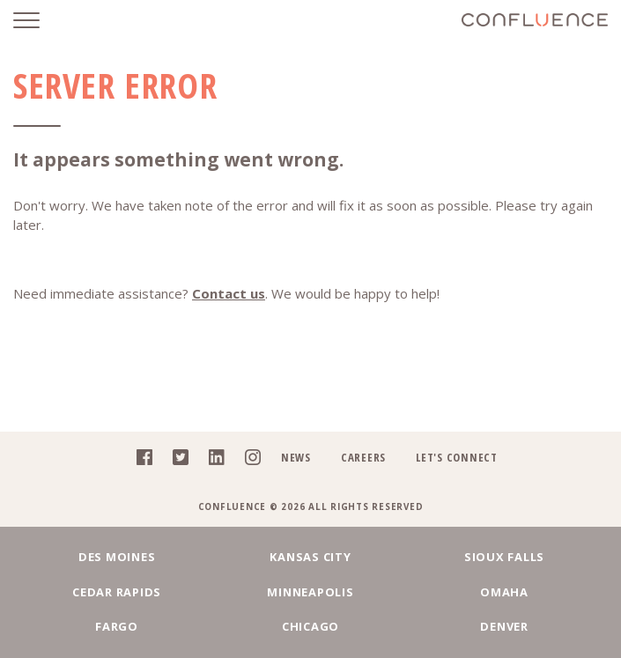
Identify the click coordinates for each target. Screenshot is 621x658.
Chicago (310, 626)
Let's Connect (457, 457)
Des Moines (117, 557)
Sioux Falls (504, 557)
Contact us (228, 293)
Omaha (504, 592)
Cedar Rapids (116, 592)
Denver (504, 626)
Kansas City (310, 557)
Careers (363, 457)
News (296, 457)
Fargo (116, 626)
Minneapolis (310, 592)
